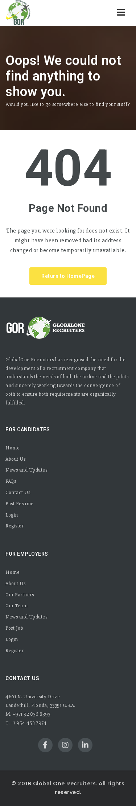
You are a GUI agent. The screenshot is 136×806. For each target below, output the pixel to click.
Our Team (16, 606)
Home (12, 448)
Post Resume (19, 504)
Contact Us (17, 492)
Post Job (14, 628)
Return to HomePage (68, 276)
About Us (15, 459)
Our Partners (19, 595)
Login (11, 515)
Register (14, 526)
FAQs (10, 481)
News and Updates (26, 470)
